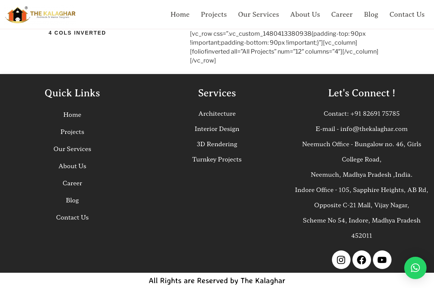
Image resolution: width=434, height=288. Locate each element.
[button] (415, 268)
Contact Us (407, 14)
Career (342, 14)
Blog (371, 14)
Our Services (258, 14)
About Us (305, 14)
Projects (214, 14)
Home (180, 14)
